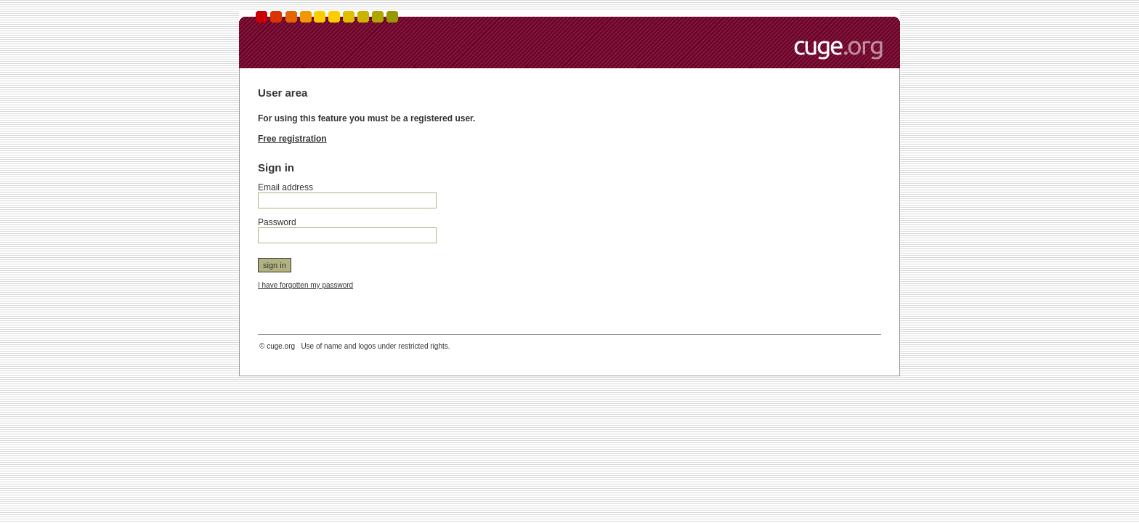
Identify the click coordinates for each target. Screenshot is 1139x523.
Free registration (292, 139)
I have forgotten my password (305, 285)
